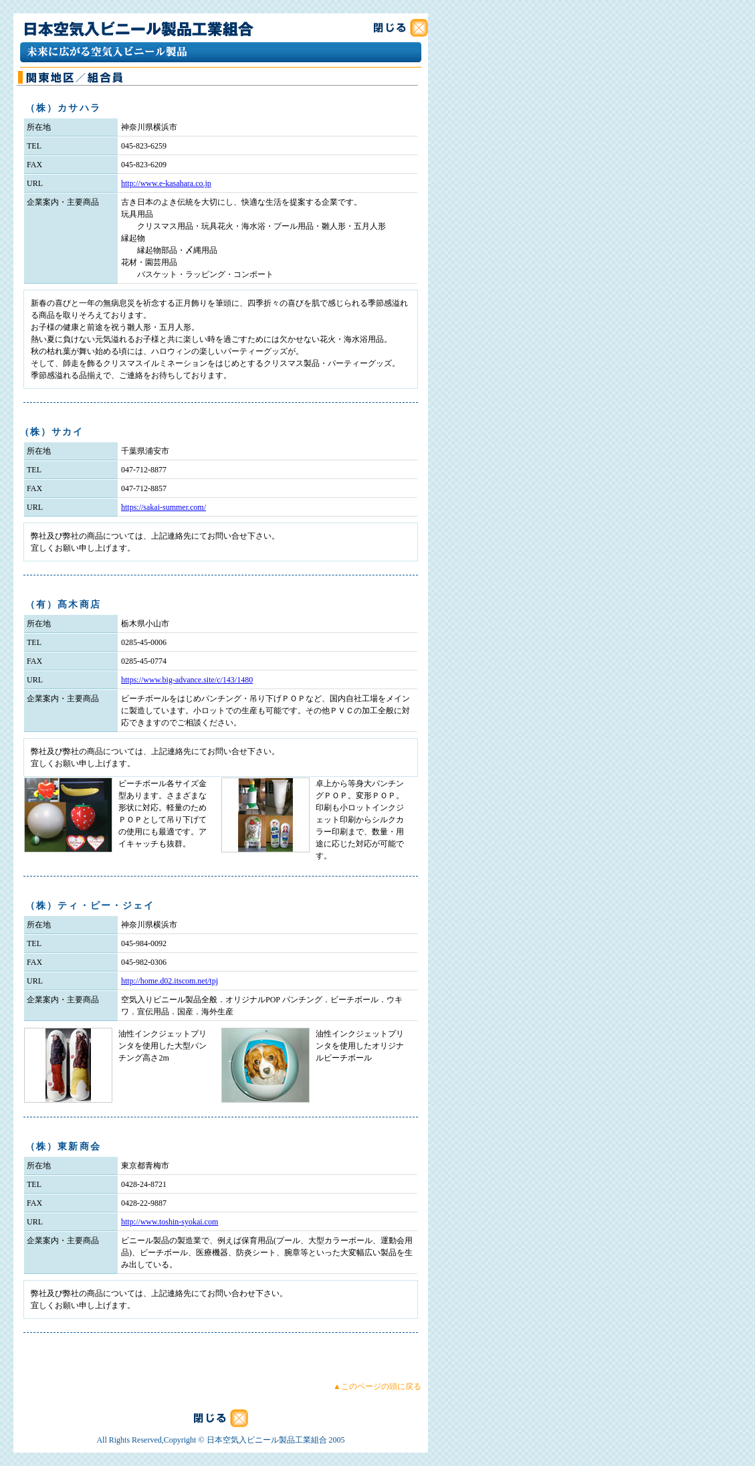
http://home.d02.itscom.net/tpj (169, 981)
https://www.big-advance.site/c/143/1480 (187, 679)
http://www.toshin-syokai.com (169, 1221)
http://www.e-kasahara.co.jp (166, 183)
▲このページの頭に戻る (377, 1386)
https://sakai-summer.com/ (163, 507)
